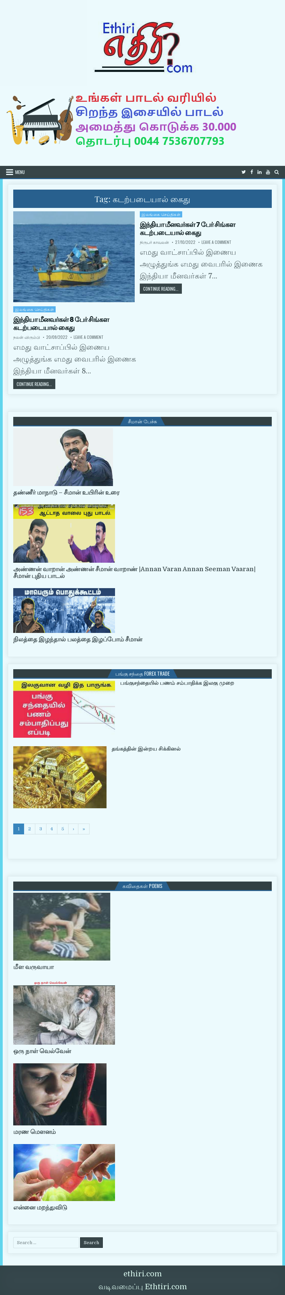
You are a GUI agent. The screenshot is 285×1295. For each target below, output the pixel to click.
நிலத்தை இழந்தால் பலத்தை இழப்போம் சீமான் (77, 639)
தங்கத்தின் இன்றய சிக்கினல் (146, 749)
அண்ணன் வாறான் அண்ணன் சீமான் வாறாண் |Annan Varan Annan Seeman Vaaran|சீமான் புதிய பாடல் (134, 572)
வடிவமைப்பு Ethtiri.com (142, 1286)
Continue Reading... (162, 288)
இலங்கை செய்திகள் (160, 214)
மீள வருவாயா (33, 967)
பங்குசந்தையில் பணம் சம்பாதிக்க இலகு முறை (177, 683)
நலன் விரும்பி (26, 337)
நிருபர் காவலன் (154, 242)
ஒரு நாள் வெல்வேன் (42, 1051)
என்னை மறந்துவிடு (40, 1207)
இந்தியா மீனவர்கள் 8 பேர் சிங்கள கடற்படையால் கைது (61, 323)
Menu (20, 172)
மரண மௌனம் (34, 1131)
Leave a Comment (216, 242)
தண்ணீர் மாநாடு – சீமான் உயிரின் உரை (66, 492)
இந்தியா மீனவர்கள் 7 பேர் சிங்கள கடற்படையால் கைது (187, 228)
